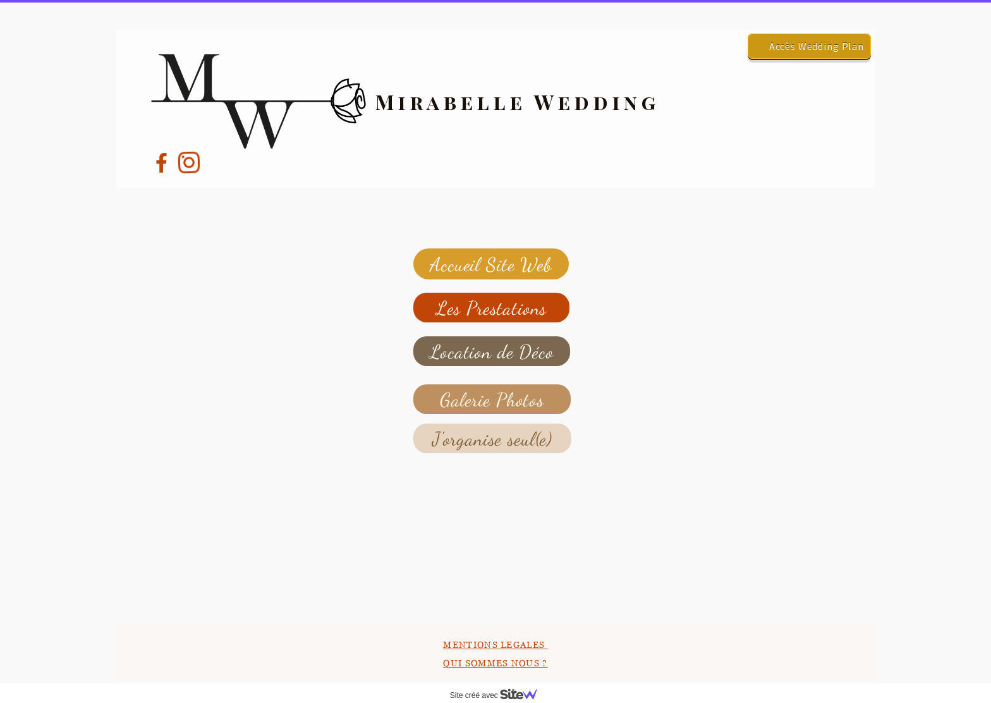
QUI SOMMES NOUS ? (495, 662)
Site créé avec (498, 695)
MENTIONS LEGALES (495, 644)
